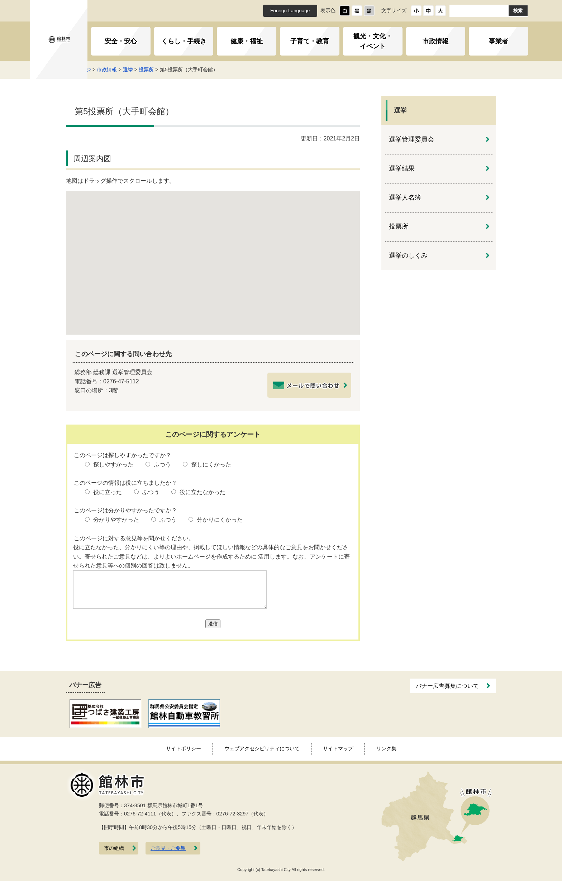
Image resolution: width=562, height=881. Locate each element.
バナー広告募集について (447, 686)
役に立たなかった (202, 492)
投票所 (178, 69)
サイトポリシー (183, 748)
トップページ (107, 69)
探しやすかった (113, 464)
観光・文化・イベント (372, 41)
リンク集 (386, 748)
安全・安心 (121, 41)
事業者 (498, 41)
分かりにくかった (220, 520)
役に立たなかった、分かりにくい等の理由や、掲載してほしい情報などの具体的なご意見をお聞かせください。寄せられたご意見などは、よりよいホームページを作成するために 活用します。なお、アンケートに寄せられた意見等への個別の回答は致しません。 (211, 556)
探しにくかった (211, 464)
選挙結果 (402, 168)
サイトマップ (338, 748)
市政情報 (435, 41)
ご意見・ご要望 (168, 848)
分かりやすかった (116, 520)
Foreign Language (290, 10)
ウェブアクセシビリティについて (262, 748)
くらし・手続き (183, 41)
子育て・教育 (309, 41)
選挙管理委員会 (411, 139)
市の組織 (114, 848)
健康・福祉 (246, 41)
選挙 (159, 69)
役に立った (107, 492)
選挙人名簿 (405, 197)
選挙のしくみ (408, 255)
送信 (213, 623)
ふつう (162, 464)
